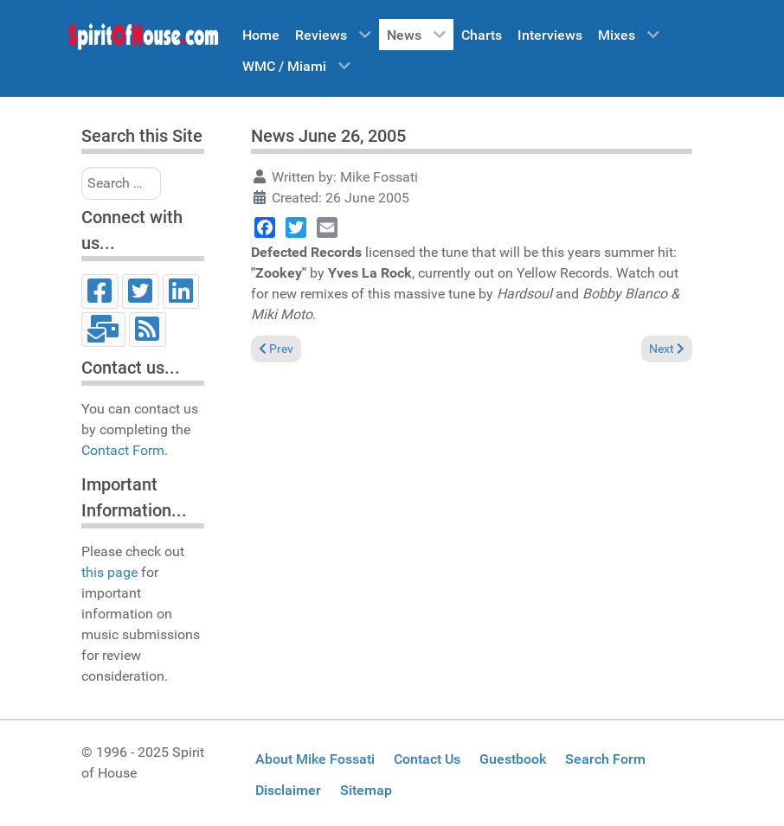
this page (109, 572)
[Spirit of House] (143, 41)
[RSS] (147, 329)
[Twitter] (140, 291)
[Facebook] (100, 291)
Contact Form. (124, 450)
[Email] (103, 329)
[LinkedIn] (181, 291)
